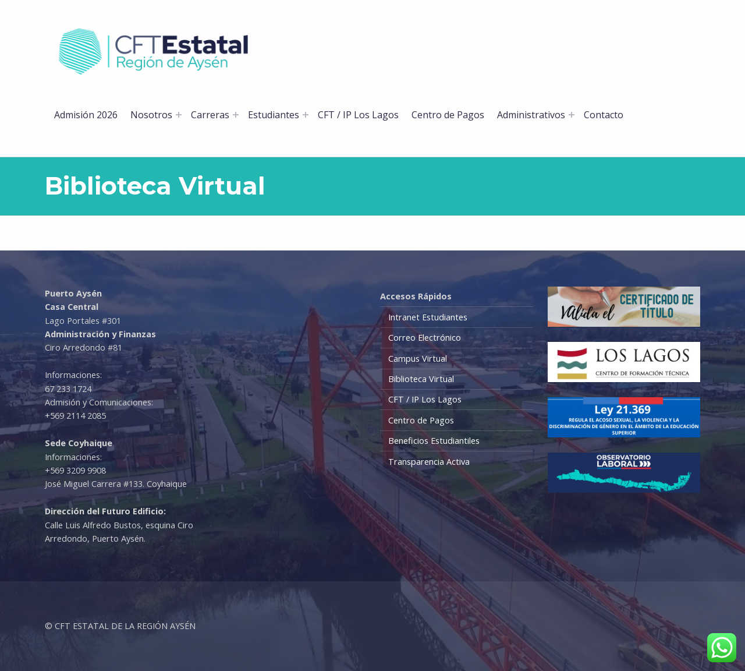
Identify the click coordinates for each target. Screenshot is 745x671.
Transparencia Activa (429, 461)
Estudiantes (273, 114)
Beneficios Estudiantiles (434, 440)
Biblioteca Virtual (421, 378)
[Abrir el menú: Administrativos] (571, 115)
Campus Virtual (417, 358)
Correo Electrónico (424, 337)
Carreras (210, 114)
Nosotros (151, 114)
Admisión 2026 (86, 114)
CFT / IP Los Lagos (358, 114)
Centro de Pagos (447, 114)
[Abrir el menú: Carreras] (236, 115)
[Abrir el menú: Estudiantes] (305, 115)
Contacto (603, 114)
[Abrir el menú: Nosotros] (179, 115)
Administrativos (531, 114)
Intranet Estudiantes (427, 317)
